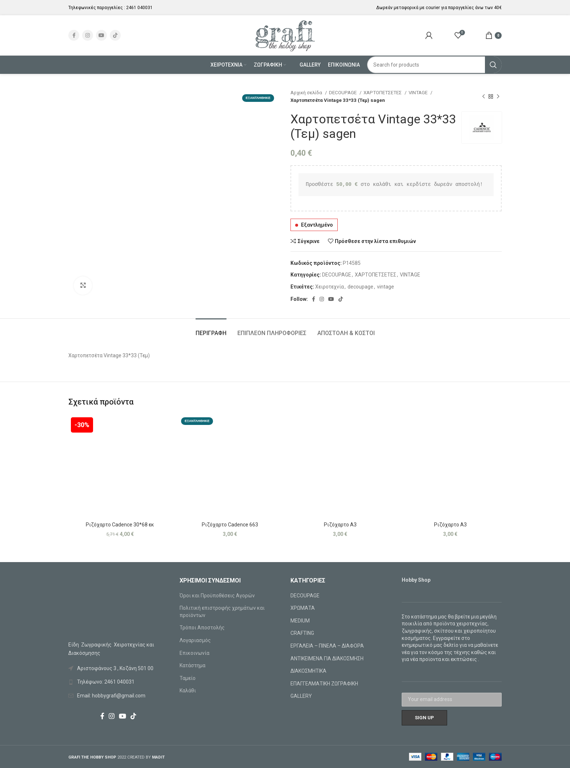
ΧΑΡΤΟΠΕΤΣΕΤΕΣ (383, 92)
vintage (385, 287)
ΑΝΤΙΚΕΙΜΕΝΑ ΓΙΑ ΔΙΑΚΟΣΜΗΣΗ (327, 658)
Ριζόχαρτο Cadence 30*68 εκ (120, 525)
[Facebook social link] (73, 35)
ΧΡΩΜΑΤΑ (302, 608)
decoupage (360, 287)
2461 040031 (139, 7)
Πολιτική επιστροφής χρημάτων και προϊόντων (222, 611)
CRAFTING (302, 633)
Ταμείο (188, 678)
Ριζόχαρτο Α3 (340, 525)
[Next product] (498, 96)
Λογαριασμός (195, 640)
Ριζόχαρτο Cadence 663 (230, 525)
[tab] (211, 329)
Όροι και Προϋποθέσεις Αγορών (217, 595)
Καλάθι (188, 690)
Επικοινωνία (194, 653)
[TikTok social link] (115, 35)
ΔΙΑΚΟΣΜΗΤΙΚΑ (308, 671)
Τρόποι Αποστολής (202, 627)
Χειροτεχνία (329, 287)
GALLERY (301, 696)
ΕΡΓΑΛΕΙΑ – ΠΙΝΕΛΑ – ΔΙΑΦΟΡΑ (327, 646)
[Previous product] (483, 96)
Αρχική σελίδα (306, 92)
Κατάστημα (192, 665)
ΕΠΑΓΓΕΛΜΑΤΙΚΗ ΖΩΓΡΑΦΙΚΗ (324, 684)
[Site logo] (285, 35)
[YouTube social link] (101, 35)
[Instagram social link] (87, 35)
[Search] (434, 64)
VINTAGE (419, 92)
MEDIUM (300, 621)
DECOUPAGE (343, 92)
